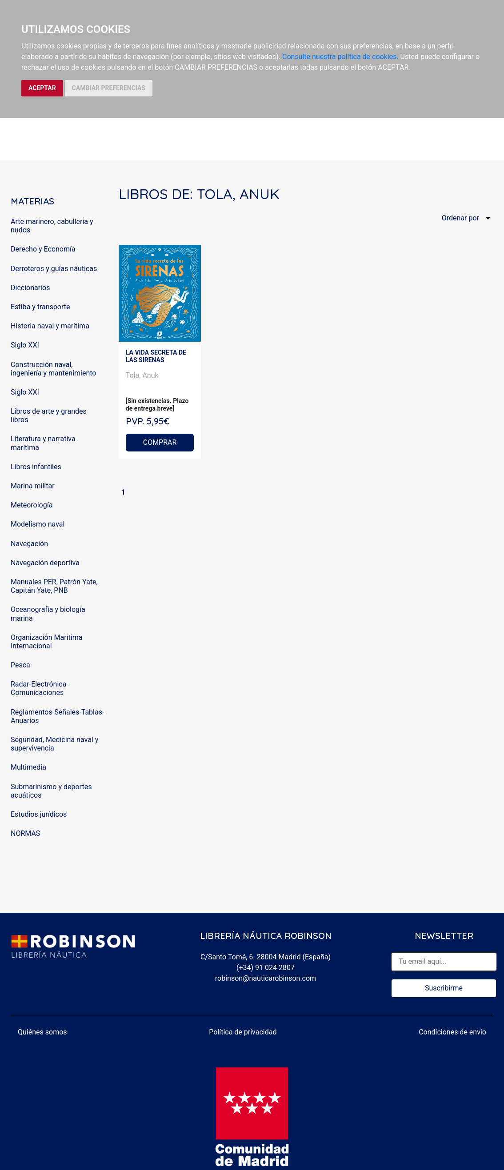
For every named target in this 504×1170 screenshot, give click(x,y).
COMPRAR (160, 442)
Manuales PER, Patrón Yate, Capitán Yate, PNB (54, 586)
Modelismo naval (37, 524)
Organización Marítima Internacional (46, 641)
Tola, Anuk (142, 375)
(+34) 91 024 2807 (265, 967)
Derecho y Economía (43, 249)
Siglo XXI (25, 345)
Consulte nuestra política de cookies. (340, 56)
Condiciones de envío (452, 1032)
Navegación (29, 543)
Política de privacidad (242, 1032)
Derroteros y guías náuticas (54, 268)
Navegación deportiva (45, 563)
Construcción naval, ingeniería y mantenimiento (53, 368)
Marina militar (33, 486)
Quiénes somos (42, 1032)
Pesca (20, 665)
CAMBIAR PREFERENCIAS (108, 88)
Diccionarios (30, 288)
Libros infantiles (36, 467)
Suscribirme (444, 988)
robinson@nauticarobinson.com (265, 978)
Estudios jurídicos (39, 814)
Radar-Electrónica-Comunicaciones (39, 688)
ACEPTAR (42, 88)
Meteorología (31, 505)
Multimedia (28, 767)
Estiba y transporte (40, 307)
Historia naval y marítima (50, 326)
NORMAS (25, 833)
